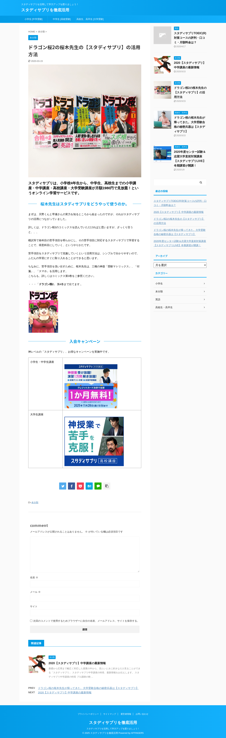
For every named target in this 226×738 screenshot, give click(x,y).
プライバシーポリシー (88, 714)
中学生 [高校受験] (62, 19)
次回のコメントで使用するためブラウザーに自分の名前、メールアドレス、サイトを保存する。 (86, 620)
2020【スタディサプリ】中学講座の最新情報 (77, 663)
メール (35, 592)
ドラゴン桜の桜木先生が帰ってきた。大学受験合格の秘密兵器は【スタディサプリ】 (88, 688)
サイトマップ (109, 714)
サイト (33, 606)
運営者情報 (126, 714)
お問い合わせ (142, 714)
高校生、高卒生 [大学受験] (90, 19)
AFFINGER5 (137, 733)
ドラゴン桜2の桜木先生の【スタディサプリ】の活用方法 (190, 92)
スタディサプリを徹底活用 (45, 10)
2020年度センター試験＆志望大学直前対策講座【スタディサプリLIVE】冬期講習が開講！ (180, 243)
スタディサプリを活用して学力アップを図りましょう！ (113, 728)
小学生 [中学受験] (34, 19)
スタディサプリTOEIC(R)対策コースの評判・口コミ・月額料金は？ (190, 38)
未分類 (34, 502)
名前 (34, 577)
